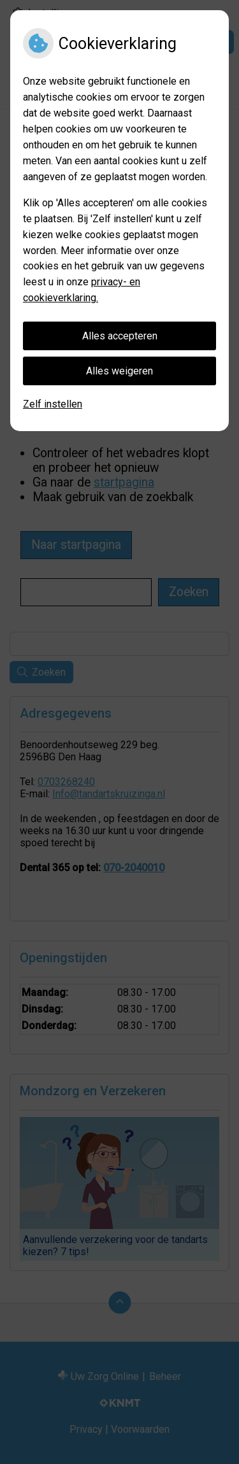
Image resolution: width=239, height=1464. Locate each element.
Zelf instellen (52, 404)
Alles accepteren (119, 336)
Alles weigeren (119, 371)
